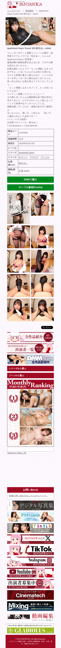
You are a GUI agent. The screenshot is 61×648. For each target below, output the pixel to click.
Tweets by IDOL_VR (16, 453)
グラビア (34, 157)
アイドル (45, 157)
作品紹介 (29, 11)
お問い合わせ (46, 4)
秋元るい (23, 163)
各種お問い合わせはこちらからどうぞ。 (28, 496)
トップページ (13, 11)
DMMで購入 (30, 179)
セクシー (23, 157)
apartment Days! (26, 152)
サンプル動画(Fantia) (30, 187)
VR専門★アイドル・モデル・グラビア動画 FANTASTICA (24, 5)
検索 (52, 4)
